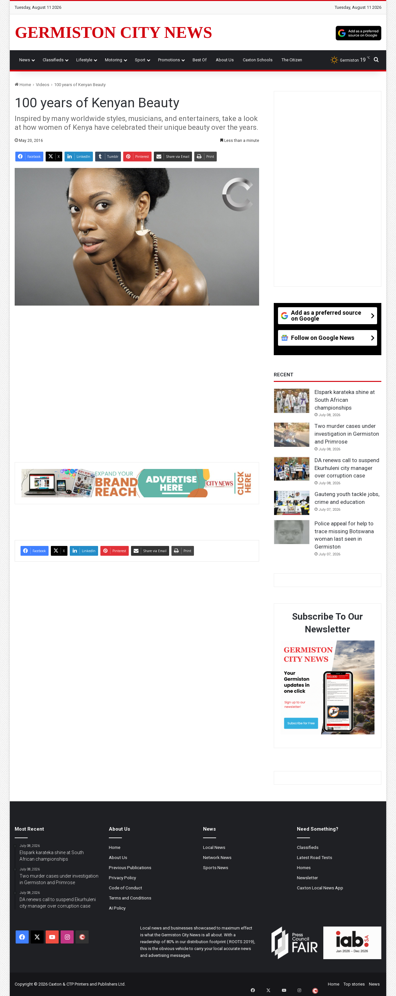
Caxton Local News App (320, 887)
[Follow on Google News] (327, 340)
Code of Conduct (125, 887)
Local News (214, 847)
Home (23, 84)
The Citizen (292, 59)
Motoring (113, 59)
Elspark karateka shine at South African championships (345, 400)
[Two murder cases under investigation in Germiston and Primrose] (292, 434)
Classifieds (53, 59)
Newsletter (307, 877)
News (24, 59)
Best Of (200, 59)
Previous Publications (130, 867)
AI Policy (117, 908)
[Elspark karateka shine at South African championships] (292, 400)
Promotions (169, 59)
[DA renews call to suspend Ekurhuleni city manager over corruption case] (292, 469)
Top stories (354, 984)
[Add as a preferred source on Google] (358, 32)
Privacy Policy (122, 877)
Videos (42, 84)
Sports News (215, 867)
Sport (140, 59)
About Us (225, 59)
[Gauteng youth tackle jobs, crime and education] (292, 502)
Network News (217, 857)
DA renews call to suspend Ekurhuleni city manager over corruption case (347, 468)
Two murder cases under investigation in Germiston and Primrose (347, 434)
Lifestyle (84, 59)
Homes (304, 867)
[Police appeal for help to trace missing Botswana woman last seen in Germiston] (292, 532)
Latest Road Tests (314, 857)
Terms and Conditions (130, 897)
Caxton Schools (257, 59)
